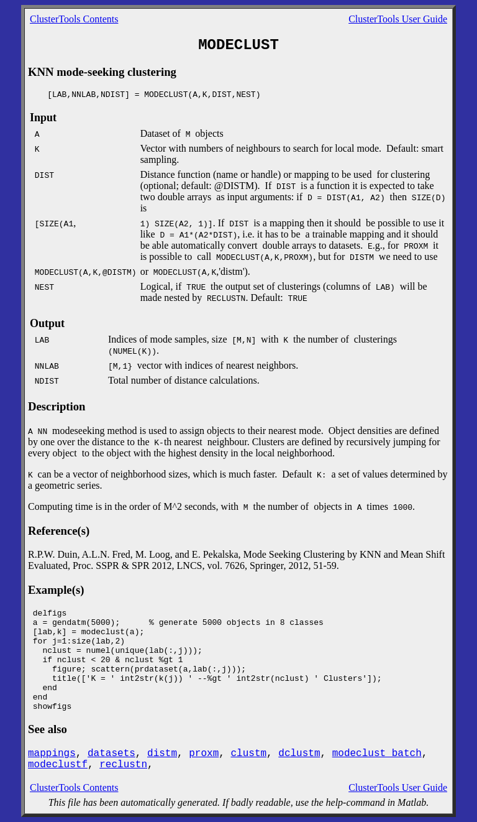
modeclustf (58, 764)
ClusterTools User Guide (397, 19)
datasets (111, 753)
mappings (52, 753)
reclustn (123, 764)
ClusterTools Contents (74, 19)
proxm (204, 753)
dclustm (299, 753)
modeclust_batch (377, 753)
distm (162, 753)
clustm (248, 753)
